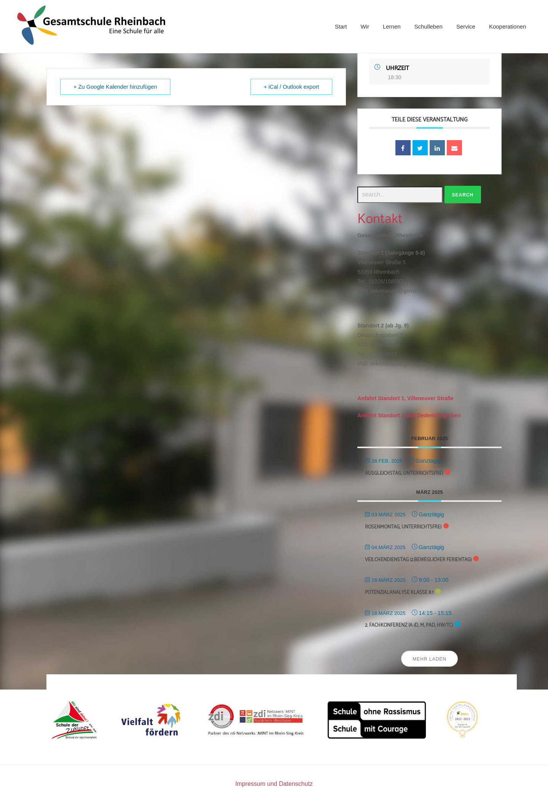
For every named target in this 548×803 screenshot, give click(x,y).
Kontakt (380, 219)
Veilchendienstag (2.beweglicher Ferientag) (418, 560)
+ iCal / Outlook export (291, 87)
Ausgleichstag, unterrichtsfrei (404, 473)
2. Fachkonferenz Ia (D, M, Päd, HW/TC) (409, 625)
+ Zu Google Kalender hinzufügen (115, 87)
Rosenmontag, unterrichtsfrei (403, 527)
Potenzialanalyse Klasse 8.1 (399, 593)
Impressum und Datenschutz (274, 784)
